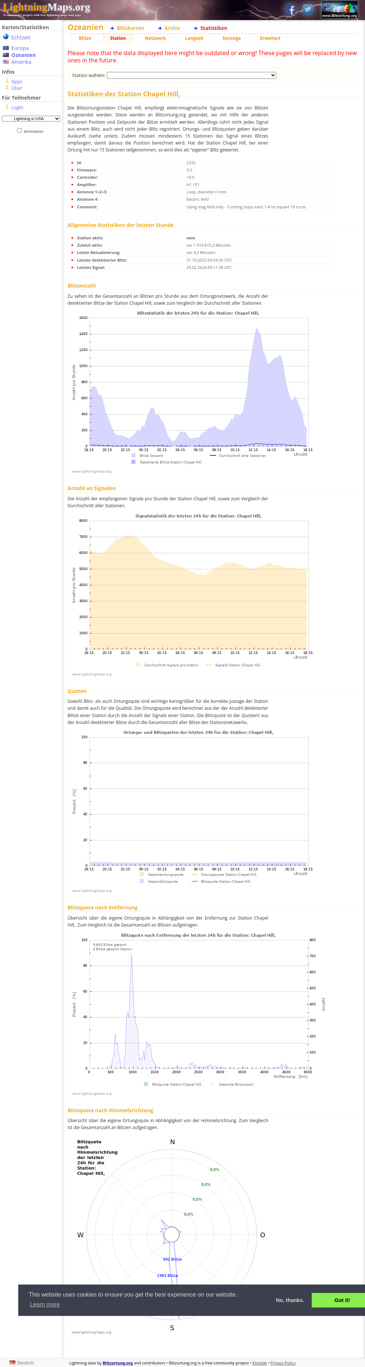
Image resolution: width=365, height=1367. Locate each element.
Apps (16, 81)
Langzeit (194, 38)
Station (118, 38)
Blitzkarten (131, 27)
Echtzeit (20, 37)
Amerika (21, 61)
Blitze (85, 38)
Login (17, 107)
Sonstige (232, 38)
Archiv (172, 27)
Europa (20, 48)
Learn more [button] (45, 1304)
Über (16, 88)
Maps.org (46, 7)
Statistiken (213, 27)
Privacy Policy (283, 1363)
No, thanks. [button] (290, 1300)
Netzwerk (155, 38)
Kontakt (260, 1363)
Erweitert (270, 38)
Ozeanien (23, 54)
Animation (35, 131)
